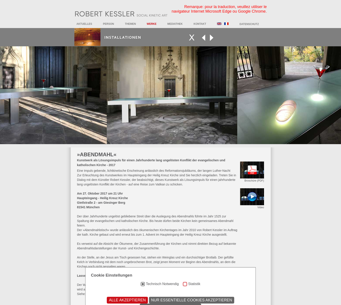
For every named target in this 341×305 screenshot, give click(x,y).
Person (108, 23)
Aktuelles (84, 23)
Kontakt (200, 23)
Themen (130, 23)
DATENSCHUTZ (249, 24)
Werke (152, 23)
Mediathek (175, 23)
